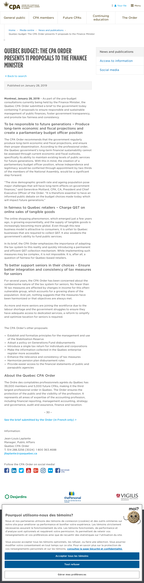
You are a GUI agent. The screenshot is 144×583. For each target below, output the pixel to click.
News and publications (51, 30)
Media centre (27, 30)
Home (12, 30)
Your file (120, 5)
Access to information (116, 61)
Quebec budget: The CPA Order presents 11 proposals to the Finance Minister (52, 34)
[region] (72, 542)
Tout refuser (72, 564)
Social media (109, 70)
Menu (136, 5)
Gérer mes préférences (72, 574)
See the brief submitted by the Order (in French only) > (40, 419)
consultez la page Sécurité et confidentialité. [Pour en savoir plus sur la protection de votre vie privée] (94, 549)
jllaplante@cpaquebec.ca (20, 453)
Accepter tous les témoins (71, 556)
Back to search (15, 76)
